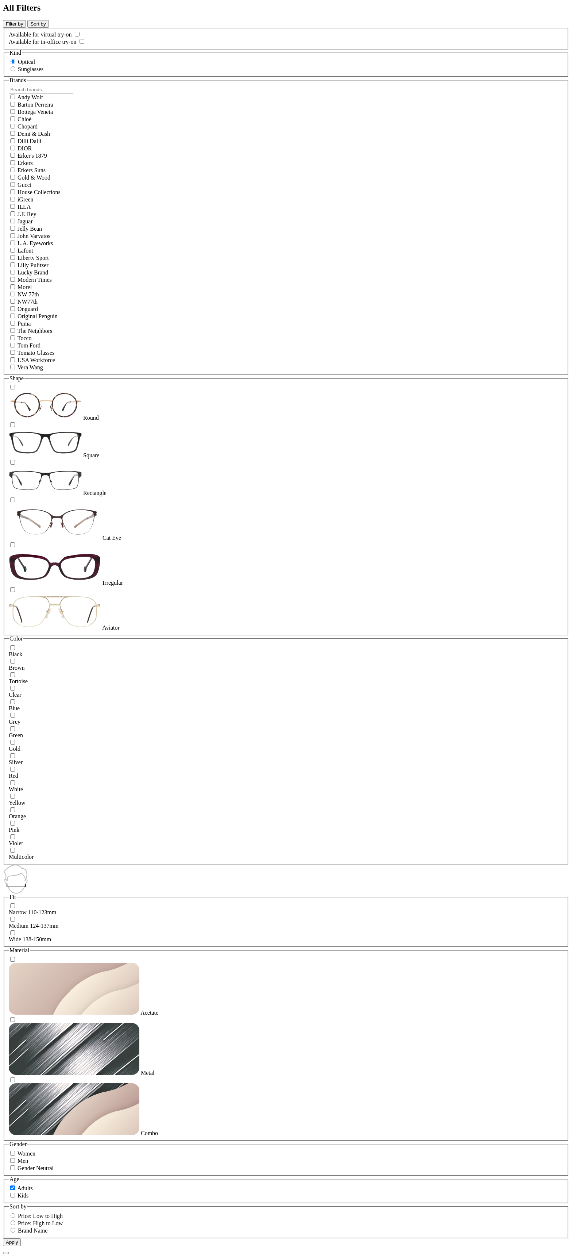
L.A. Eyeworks (35, 243)
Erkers (25, 163)
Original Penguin (38, 316)
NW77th (28, 302)
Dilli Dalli (29, 141)
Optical (26, 62)
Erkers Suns (32, 170)
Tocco (25, 338)
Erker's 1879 (32, 156)
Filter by (14, 24)
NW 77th (28, 294)
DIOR (25, 148)
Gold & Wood (34, 177)
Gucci (24, 185)
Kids (23, 1195)
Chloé (24, 119)
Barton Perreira (35, 104)
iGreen (26, 199)
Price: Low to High (40, 1216)
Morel (25, 287)
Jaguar (25, 221)
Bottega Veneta (35, 112)
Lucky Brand (33, 272)
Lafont (25, 250)
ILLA (24, 207)
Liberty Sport (33, 258)
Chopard (28, 126)
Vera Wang (30, 367)
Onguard (28, 309)
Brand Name (32, 1230)
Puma (24, 323)
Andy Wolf (30, 97)
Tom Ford (29, 345)
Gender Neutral (36, 1168)
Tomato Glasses (36, 353)
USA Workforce (36, 360)
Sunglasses (30, 69)
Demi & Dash (34, 134)
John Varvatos (34, 236)
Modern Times (35, 280)
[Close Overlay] (6, 1253)
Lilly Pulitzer (33, 265)
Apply (12, 1242)
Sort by (38, 24)
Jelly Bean (30, 229)
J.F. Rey (27, 214)
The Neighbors (35, 331)
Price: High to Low (40, 1223)
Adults (25, 1188)
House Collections (39, 192)
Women (26, 1153)
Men (23, 1161)
